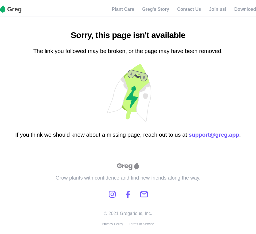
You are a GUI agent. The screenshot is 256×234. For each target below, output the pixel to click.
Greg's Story (155, 9)
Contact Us (189, 9)
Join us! (217, 9)
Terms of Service (141, 224)
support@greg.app (214, 135)
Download (245, 9)
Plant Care (123, 9)
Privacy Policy (112, 224)
